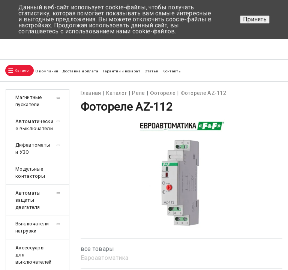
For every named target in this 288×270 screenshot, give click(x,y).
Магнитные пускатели (28, 100)
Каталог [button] (22, 70)
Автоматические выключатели (34, 124)
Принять (255, 19)
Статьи (151, 71)
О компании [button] (46, 71)
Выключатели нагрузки (32, 227)
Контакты (171, 71)
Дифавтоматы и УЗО (32, 148)
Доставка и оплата (80, 71)
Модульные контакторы (30, 172)
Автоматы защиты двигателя (27, 200)
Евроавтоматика (105, 257)
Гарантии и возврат (121, 71)
